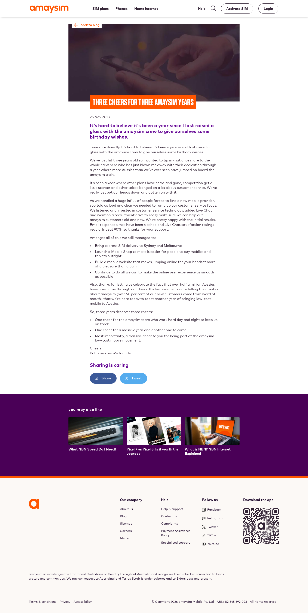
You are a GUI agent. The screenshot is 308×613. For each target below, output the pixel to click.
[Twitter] (220, 527)
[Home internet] (146, 8)
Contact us (169, 516)
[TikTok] (220, 535)
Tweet (136, 378)
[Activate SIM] (237, 8)
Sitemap (126, 523)
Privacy (65, 602)
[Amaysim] (49, 10)
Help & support (172, 509)
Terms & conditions (42, 602)
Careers (126, 531)
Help (165, 500)
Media (124, 538)
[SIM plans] (100, 8)
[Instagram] (220, 518)
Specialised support (175, 542)
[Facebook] (220, 509)
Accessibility (83, 602)
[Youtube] (220, 544)
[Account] (268, 8)
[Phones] (121, 8)
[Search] (213, 9)
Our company (131, 500)
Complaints (169, 523)
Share (106, 378)
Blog (123, 516)
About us (126, 509)
